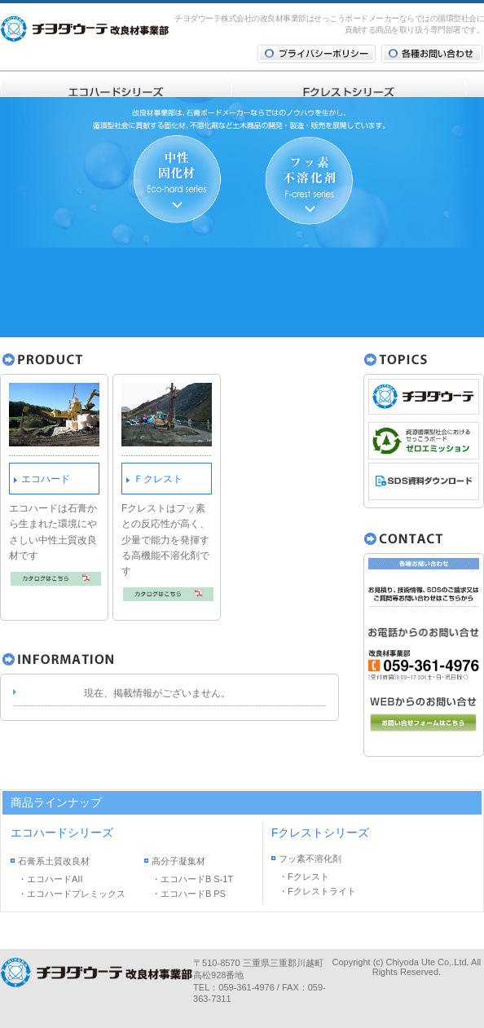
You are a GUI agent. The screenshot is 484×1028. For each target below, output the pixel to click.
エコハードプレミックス (76, 893)
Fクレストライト (322, 891)
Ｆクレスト (158, 479)
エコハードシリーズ (62, 832)
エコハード (45, 479)
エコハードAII (54, 879)
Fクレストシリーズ (320, 832)
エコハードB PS (193, 893)
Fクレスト (308, 876)
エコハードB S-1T (197, 879)
